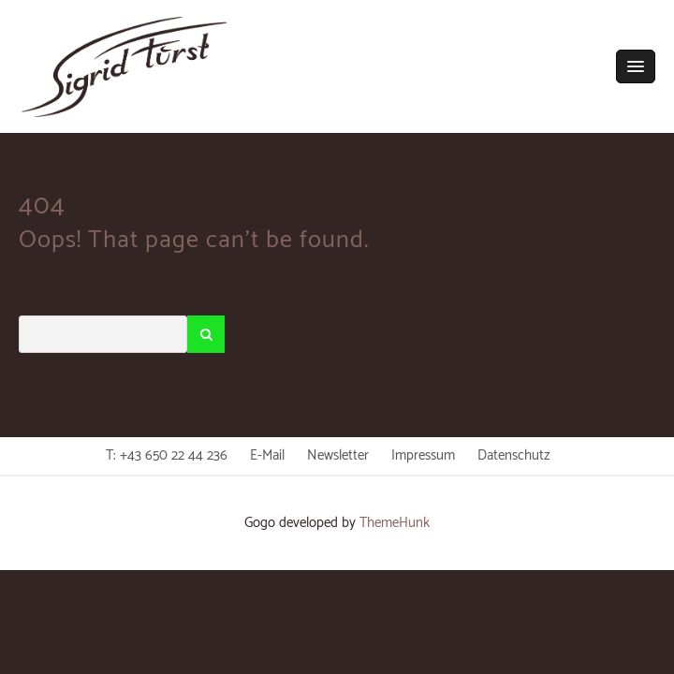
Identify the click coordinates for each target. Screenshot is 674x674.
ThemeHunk (394, 523)
